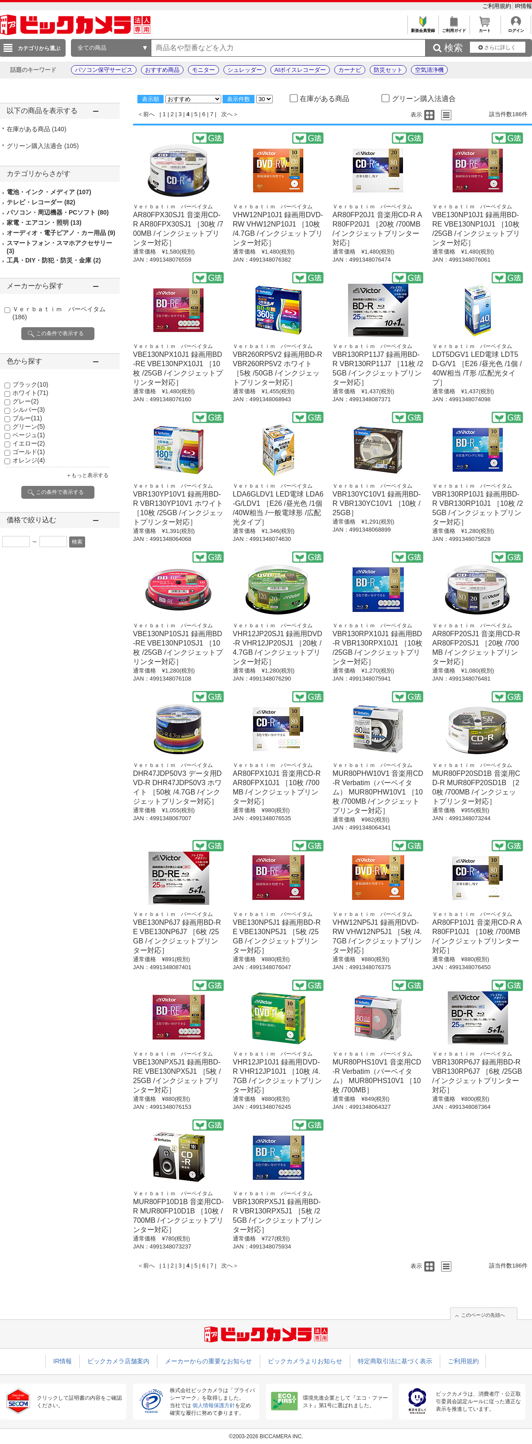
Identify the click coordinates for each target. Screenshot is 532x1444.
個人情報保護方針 (213, 1405)
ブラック (30, 384)
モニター (203, 70)
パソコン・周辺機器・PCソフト (58, 212)
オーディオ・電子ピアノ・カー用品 (61, 232)
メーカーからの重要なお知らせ (208, 1361)
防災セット (388, 70)
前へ (149, 114)
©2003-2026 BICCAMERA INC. (266, 1436)
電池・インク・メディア (49, 192)
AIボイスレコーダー (300, 70)
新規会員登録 (422, 28)
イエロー (28, 443)
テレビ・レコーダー (41, 202)
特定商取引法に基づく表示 (395, 1361)
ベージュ (28, 434)
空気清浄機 (429, 70)
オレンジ (28, 460)
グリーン (28, 426)
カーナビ (349, 70)
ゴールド (28, 451)
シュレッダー (244, 70)
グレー (25, 401)
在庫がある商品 (36, 129)
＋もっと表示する (87, 475)
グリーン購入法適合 (43, 145)
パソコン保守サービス (104, 70)
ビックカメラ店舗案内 (118, 1361)
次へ (227, 114)
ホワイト (30, 392)
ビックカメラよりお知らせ (305, 1361)
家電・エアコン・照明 (44, 222)
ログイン (515, 28)
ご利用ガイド (453, 28)
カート (484, 28)
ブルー (27, 418)
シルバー (28, 409)
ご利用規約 (497, 6)
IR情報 (523, 6)
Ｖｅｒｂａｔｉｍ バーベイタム (173, 206)
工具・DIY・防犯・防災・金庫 (54, 260)
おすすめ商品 (162, 70)
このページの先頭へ (483, 1315)
